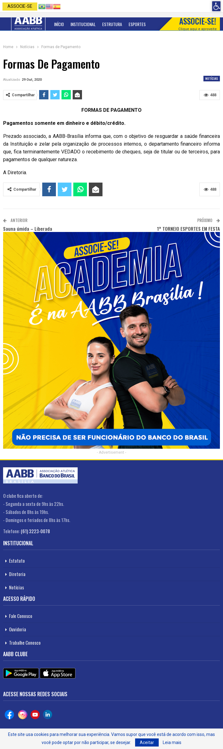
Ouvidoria (17, 629)
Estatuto (17, 560)
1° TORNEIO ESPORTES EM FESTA (188, 228)
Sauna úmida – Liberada (27, 228)
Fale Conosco (20, 615)
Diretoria (17, 573)
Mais (156, 24)
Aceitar (147, 742)
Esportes (137, 24)
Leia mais (172, 742)
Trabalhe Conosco (25, 642)
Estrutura (112, 24)
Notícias (211, 78)
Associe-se (19, 6)
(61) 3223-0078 (35, 531)
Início (59, 24)
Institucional (83, 24)
